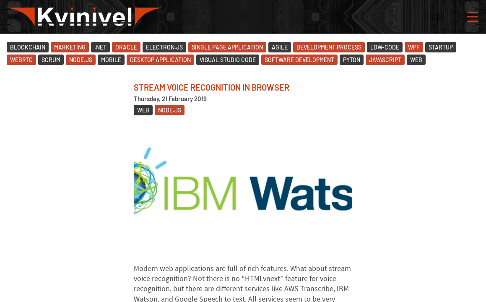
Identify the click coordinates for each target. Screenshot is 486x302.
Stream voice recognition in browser (211, 87)
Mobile (111, 59)
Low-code (384, 47)
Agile (280, 47)
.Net (100, 47)
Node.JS (80, 59)
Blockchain (27, 47)
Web (416, 59)
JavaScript (385, 59)
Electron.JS (164, 47)
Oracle (126, 47)
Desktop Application (160, 59)
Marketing (70, 47)
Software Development (299, 59)
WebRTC (21, 59)
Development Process (328, 47)
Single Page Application (227, 47)
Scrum (51, 59)
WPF (414, 47)
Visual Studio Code (228, 59)
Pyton (351, 59)
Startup (441, 47)
